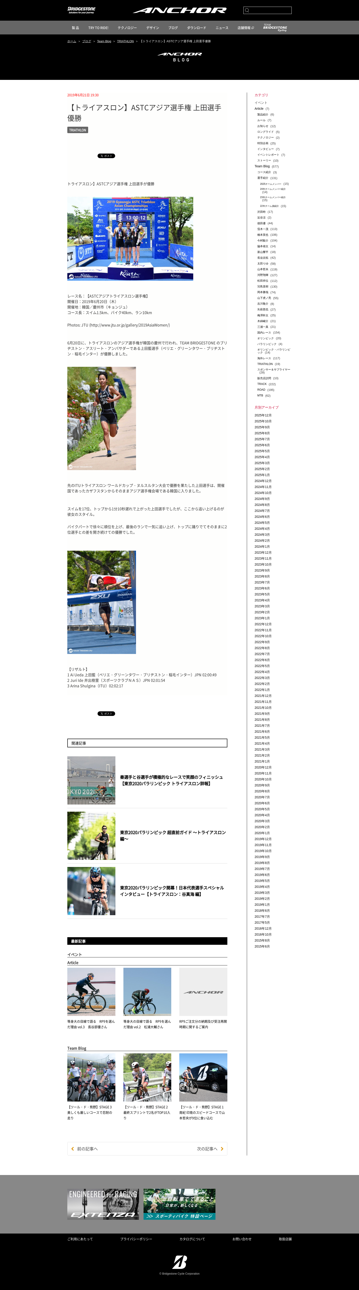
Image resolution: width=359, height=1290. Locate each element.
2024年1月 (262, 546)
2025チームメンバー (270, 184)
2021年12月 (263, 696)
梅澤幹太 (262, 315)
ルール (261, 120)
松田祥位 (262, 280)
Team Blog (104, 41)
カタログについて (192, 1239)
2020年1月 (262, 833)
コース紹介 (264, 172)
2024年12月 (263, 481)
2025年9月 (262, 427)
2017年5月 (262, 922)
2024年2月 (262, 540)
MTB (260, 395)
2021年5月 (262, 737)
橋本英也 (262, 234)
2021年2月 (262, 755)
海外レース (264, 358)
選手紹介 (262, 177)
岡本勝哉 (262, 292)
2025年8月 (262, 433)
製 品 (75, 27)
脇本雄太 (262, 246)
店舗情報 (244, 27)
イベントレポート (268, 154)
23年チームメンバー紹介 (273, 197)
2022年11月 (263, 630)
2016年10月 (263, 934)
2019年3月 (262, 893)
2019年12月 (263, 839)
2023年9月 (262, 570)
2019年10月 (263, 851)
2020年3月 (262, 821)
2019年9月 (262, 857)
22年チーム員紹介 (269, 206)
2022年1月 (262, 690)
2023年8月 (262, 576)
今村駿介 (262, 240)
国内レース (264, 332)
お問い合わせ (242, 1239)
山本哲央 (262, 269)
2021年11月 (263, 702)
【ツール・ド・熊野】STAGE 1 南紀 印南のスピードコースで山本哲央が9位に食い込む (202, 1112)
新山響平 (262, 252)
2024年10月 (263, 493)
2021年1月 (262, 761)
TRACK (262, 384)
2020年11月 (263, 773)
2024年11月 (263, 487)
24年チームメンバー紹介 (273, 189)
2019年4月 (262, 887)
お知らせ (262, 126)
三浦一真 (262, 326)
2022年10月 (263, 636)
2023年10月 (263, 564)
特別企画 (262, 143)
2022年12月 (263, 624)
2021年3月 (262, 749)
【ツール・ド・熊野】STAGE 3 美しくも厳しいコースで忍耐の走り (91, 1112)
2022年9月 (262, 642)
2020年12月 (263, 767)
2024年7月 (262, 511)
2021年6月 (262, 731)
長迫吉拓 (262, 257)
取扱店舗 (285, 1239)
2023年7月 (262, 582)
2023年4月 (262, 600)
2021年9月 (262, 713)
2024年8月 (262, 505)
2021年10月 (263, 708)
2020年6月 (262, 803)
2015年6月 (262, 946)
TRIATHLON (125, 41)
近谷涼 (261, 217)
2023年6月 (262, 588)
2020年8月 (262, 791)
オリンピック (265, 338)
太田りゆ (262, 263)
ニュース (222, 27)
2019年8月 (262, 863)
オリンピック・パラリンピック (273, 351)
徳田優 (261, 223)
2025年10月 (263, 421)
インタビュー (265, 149)
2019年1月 (262, 904)
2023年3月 (262, 606)
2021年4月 (262, 743)
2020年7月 (262, 797)
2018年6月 (262, 910)
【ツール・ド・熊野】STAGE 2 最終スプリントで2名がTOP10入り (146, 1112)
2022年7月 (262, 654)
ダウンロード (196, 27)
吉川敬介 (262, 303)
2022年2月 (262, 684)
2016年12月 (263, 928)
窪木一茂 (262, 229)
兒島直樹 (262, 286)
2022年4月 (262, 672)
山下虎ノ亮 (264, 298)
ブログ (173, 27)
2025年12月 (263, 415)
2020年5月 (262, 809)
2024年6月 (262, 517)
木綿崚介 (262, 321)
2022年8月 (262, 648)
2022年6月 (262, 660)
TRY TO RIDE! (98, 27)
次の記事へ (210, 1149)
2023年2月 (262, 612)
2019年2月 (262, 898)
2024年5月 (262, 522)
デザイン (152, 27)
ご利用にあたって (80, 1239)
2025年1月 (262, 475)
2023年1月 (262, 618)
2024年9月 (262, 499)
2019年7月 (262, 869)
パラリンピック (267, 344)
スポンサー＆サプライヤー (273, 369)
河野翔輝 (262, 275)
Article (259, 108)
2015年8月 (262, 940)
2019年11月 (263, 845)
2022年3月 (262, 678)
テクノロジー (127, 27)
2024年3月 (262, 534)
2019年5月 (262, 881)
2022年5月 (262, 666)
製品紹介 (262, 114)
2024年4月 (262, 528)
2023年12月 (263, 552)
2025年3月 (262, 463)
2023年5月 (262, 594)
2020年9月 (262, 785)
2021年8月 (262, 719)
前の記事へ (84, 1149)
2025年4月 (262, 457)
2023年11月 (263, 558)
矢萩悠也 (262, 309)
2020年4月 (262, 815)
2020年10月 (263, 779)
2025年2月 (262, 469)
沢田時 (261, 211)
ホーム (71, 41)
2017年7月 (262, 916)
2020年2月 (262, 827)
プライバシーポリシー (136, 1239)
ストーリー (264, 160)
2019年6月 (262, 875)
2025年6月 (262, 445)
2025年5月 (262, 451)
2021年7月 (262, 725)
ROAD (261, 389)
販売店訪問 (264, 378)
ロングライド (265, 131)
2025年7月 (262, 439)
